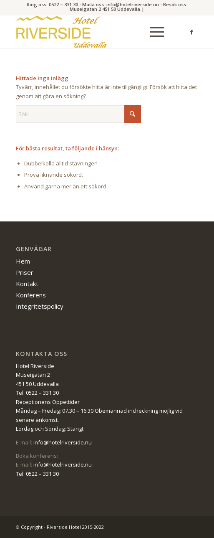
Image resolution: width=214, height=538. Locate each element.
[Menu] (152, 31)
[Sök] (78, 114)
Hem (23, 261)
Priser (24, 272)
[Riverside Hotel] (88, 31)
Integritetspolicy (39, 306)
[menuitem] (152, 31)
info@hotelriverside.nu (62, 442)
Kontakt (27, 283)
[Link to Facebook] (192, 31)
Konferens (31, 295)
